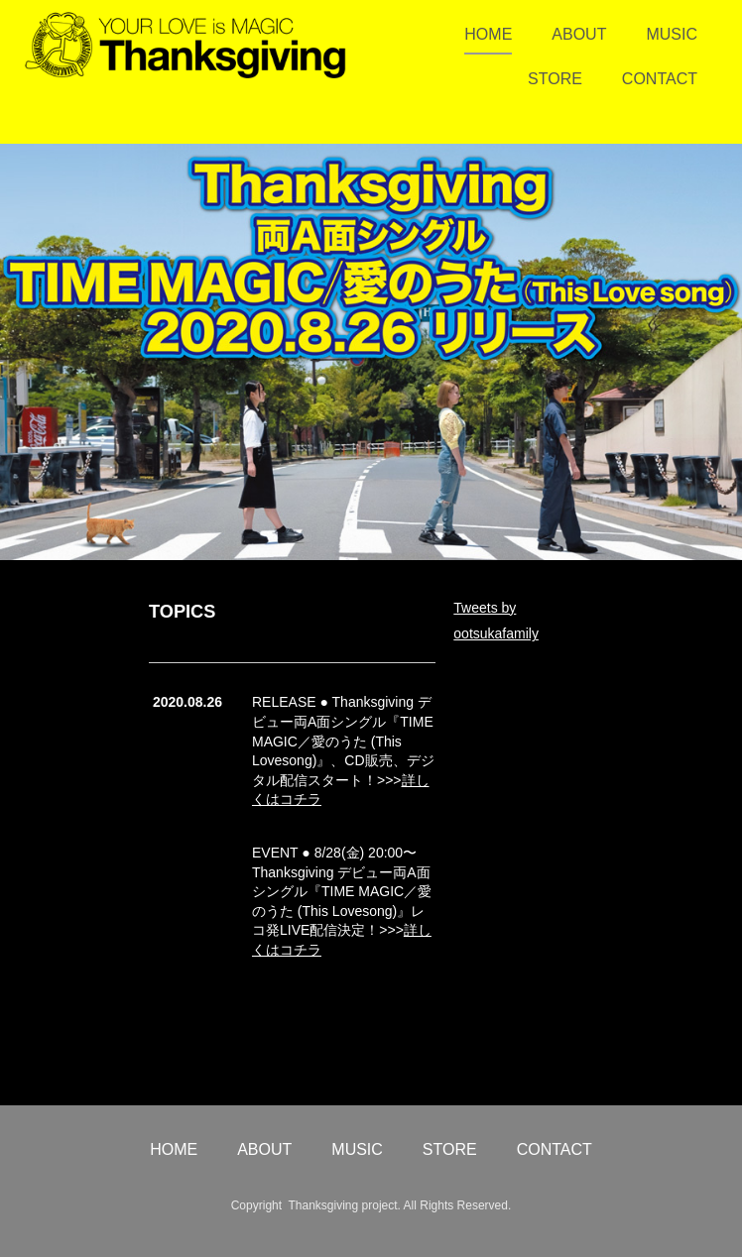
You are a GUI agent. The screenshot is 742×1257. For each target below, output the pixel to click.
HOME (488, 34)
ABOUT (579, 34)
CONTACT (659, 78)
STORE (555, 78)
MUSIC (671, 34)
